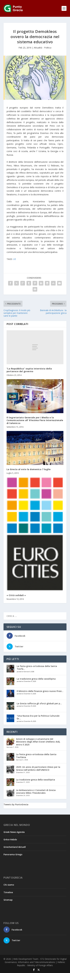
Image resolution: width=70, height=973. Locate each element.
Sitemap (8, 899)
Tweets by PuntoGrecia (16, 804)
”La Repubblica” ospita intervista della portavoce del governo (29, 370)
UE (14, 259)
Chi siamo (9, 884)
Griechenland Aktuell (15, 846)
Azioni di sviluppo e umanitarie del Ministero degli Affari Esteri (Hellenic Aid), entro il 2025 (38, 741)
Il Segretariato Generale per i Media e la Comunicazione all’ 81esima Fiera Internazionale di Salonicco (35, 420)
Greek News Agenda (14, 832)
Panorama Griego (13, 854)
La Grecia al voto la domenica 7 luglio (29, 469)
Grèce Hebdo (10, 839)
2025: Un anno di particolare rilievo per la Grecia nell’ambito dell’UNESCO (38, 768)
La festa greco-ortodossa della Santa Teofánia (36, 756)
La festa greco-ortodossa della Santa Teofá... (37, 667)
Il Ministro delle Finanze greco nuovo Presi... (40, 691)
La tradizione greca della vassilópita (36, 678)
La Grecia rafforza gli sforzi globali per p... (39, 703)
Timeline (8, 892)
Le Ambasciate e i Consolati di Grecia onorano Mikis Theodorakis (36, 791)
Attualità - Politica (42, 47)
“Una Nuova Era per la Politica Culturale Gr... (38, 717)
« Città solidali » (16, 595)
